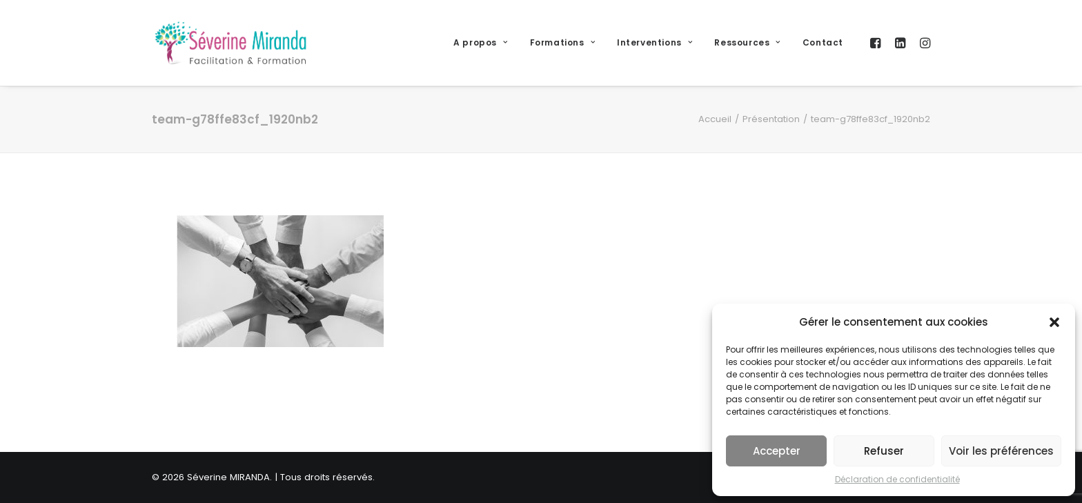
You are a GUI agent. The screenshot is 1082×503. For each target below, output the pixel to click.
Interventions (654, 42)
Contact (823, 42)
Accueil (714, 119)
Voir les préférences (1001, 451)
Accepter (776, 451)
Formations (562, 42)
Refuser (884, 451)
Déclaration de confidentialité (897, 479)
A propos (480, 42)
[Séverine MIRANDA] (230, 43)
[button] (1054, 322)
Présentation (771, 119)
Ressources (747, 42)
